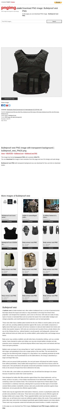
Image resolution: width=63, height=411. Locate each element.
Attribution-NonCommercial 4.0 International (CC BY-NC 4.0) (24, 109)
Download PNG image (9, 98)
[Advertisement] (31, 35)
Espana (13, 2)
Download (9, 221)
